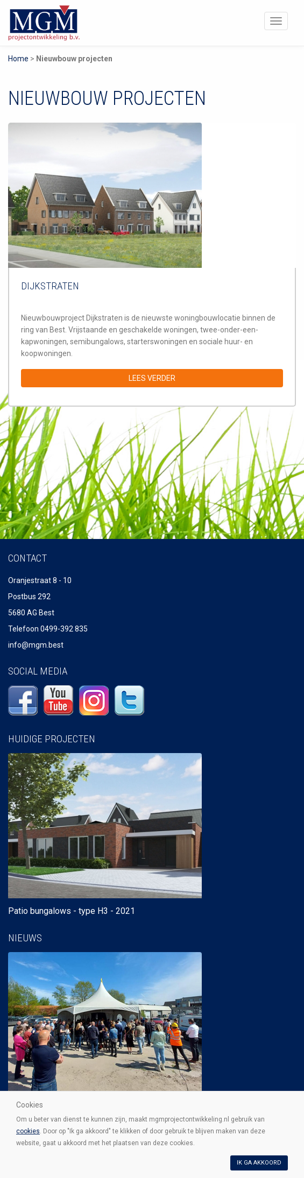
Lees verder (152, 378)
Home (18, 58)
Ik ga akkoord (259, 1162)
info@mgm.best (35, 645)
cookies (28, 1131)
